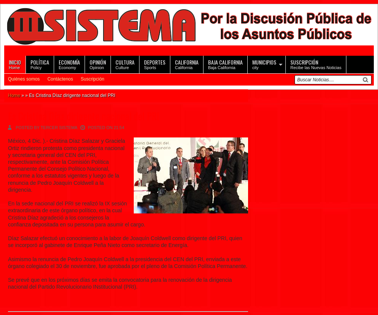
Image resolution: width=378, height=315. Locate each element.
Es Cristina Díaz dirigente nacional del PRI (83, 115)
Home (15, 64)
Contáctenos (60, 79)
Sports (154, 64)
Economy (69, 64)
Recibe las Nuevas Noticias (315, 64)
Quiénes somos (24, 79)
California (187, 64)
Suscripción (92, 79)
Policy (39, 64)
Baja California (225, 64)
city (264, 64)
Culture (125, 64)
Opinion (98, 64)
